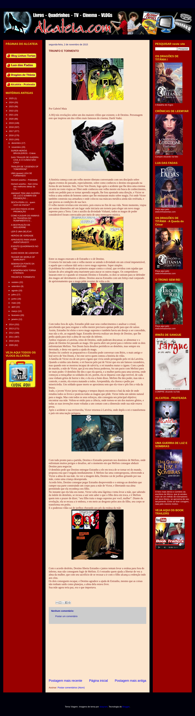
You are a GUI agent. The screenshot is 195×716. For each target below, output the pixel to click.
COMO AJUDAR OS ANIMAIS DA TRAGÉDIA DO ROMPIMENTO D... (25, 218)
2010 (11, 341)
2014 (11, 324)
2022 (11, 110)
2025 (11, 98)
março (15, 311)
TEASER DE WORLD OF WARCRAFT (23, 258)
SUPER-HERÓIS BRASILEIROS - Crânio (23, 151)
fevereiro (16, 315)
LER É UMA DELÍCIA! (21, 231)
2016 (11, 135)
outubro (15, 282)
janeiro (15, 319)
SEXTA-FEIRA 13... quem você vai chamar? (23, 203)
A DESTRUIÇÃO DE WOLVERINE (20, 226)
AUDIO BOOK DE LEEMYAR (24, 253)
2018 (11, 127)
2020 (11, 119)
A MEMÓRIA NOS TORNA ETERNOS (23, 271)
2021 (11, 115)
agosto (15, 290)
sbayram (103, 706)
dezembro (16, 143)
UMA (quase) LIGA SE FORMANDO (21, 174)
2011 (11, 337)
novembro (16, 147)
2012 (11, 333)
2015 (11, 139)
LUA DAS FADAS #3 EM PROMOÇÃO (22, 210)
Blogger (126, 706)
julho (14, 294)
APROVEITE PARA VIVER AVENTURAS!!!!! (23, 240)
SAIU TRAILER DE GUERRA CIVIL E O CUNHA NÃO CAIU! (24, 160)
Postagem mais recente (65, 680)
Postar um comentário (66, 616)
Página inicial (98, 680)
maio (14, 303)
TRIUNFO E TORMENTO (23, 277)
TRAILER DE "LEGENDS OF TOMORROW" (24, 167)
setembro (16, 286)
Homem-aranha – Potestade (24, 180)
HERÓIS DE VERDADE (22, 235)
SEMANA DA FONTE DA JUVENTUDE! (22, 265)
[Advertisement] (97, 651)
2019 (11, 123)
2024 (11, 102)
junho (14, 299)
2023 (11, 106)
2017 (11, 131)
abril (14, 307)
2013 (11, 328)
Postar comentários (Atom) (71, 687)
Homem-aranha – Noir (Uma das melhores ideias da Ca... (24, 186)
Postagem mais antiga (130, 680)
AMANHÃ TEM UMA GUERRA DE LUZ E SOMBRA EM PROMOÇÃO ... (25, 195)
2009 (11, 345)
